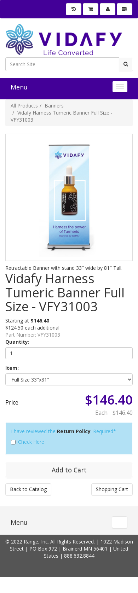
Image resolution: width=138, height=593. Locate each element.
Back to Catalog (28, 489)
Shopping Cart (112, 489)
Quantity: (17, 341)
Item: (12, 368)
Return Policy (74, 431)
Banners (54, 105)
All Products (24, 105)
